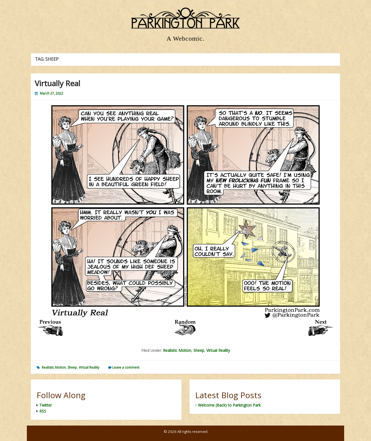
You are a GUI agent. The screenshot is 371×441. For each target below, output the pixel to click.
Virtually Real (57, 83)
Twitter (45, 405)
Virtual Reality (218, 350)
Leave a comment (125, 367)
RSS (42, 411)
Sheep (198, 350)
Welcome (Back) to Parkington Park (229, 405)
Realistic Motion (177, 350)
